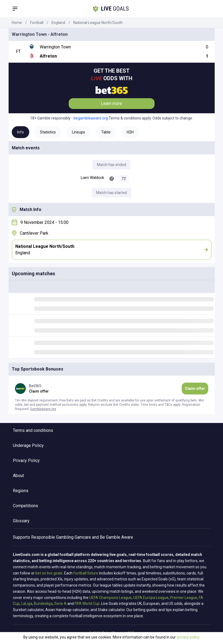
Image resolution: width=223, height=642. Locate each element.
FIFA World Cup (87, 603)
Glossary (21, 520)
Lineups (78, 132)
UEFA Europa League (151, 597)
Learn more (111, 103)
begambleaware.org (91, 118)
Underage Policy (28, 445)
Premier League (183, 597)
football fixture (85, 573)
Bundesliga (43, 603)
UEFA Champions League (110, 597)
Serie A (60, 603)
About (18, 475)
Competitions (25, 505)
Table (106, 132)
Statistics (48, 132)
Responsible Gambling (52, 537)
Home (17, 22)
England (58, 22)
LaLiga (26, 603)
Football (36, 22)
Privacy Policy (26, 460)
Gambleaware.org (43, 409)
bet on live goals (49, 573)
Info (20, 132)
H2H (130, 132)
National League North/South (98, 22)
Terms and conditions (33, 430)
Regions (20, 490)
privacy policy (188, 637)
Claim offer (195, 388)
